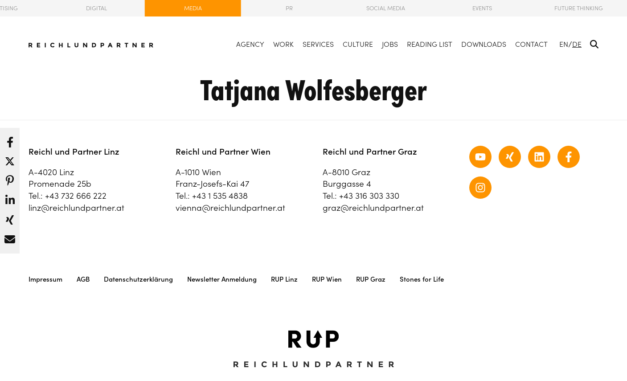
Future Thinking (578, 8)
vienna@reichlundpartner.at (230, 207)
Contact (531, 44)
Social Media (385, 8)
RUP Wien (327, 279)
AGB (83, 279)
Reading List (429, 44)
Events (482, 8)
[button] (10, 140)
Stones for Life (422, 279)
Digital (96, 8)
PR (289, 8)
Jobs (390, 44)
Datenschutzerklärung (138, 279)
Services (318, 44)
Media (193, 8)
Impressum (45, 279)
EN (563, 44)
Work (283, 44)
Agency (250, 44)
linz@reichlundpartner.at (76, 207)
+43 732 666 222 (76, 195)
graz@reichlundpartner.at (373, 207)
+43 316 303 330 (369, 195)
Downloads (483, 44)
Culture (358, 44)
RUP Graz (370, 279)
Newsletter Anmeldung (222, 279)
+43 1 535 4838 (220, 195)
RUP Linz (284, 279)
